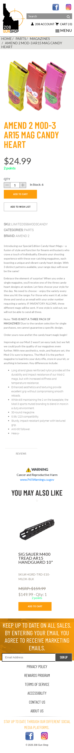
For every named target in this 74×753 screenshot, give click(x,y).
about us (37, 710)
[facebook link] (55, 7)
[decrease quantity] (7, 185)
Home (6, 38)
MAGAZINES (40, 38)
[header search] (68, 13)
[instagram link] (68, 7)
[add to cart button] (37, 606)
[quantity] (15, 185)
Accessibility (37, 693)
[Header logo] (14, 18)
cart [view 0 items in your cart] (63, 24)
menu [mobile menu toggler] (63, 30)
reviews (21, 453)
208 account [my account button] (43, 24)
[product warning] (37, 479)
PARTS (21, 38)
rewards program (37, 675)
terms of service (37, 684)
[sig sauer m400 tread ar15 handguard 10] (37, 530)
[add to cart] (20, 194)
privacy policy (37, 666)
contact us (37, 702)
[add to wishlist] (20, 206)
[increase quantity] (23, 185)
